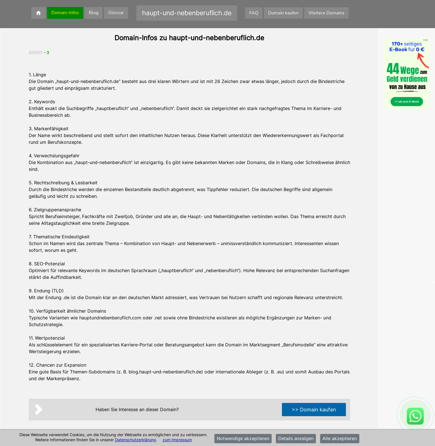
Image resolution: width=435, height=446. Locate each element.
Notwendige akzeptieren (243, 438)
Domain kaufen (283, 13)
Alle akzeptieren (340, 438)
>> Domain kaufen (314, 410)
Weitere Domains (326, 13)
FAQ (253, 13)
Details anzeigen (295, 438)
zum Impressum (177, 439)
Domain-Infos (65, 13)
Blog (93, 13)
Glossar (116, 13)
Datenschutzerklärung (135, 439)
